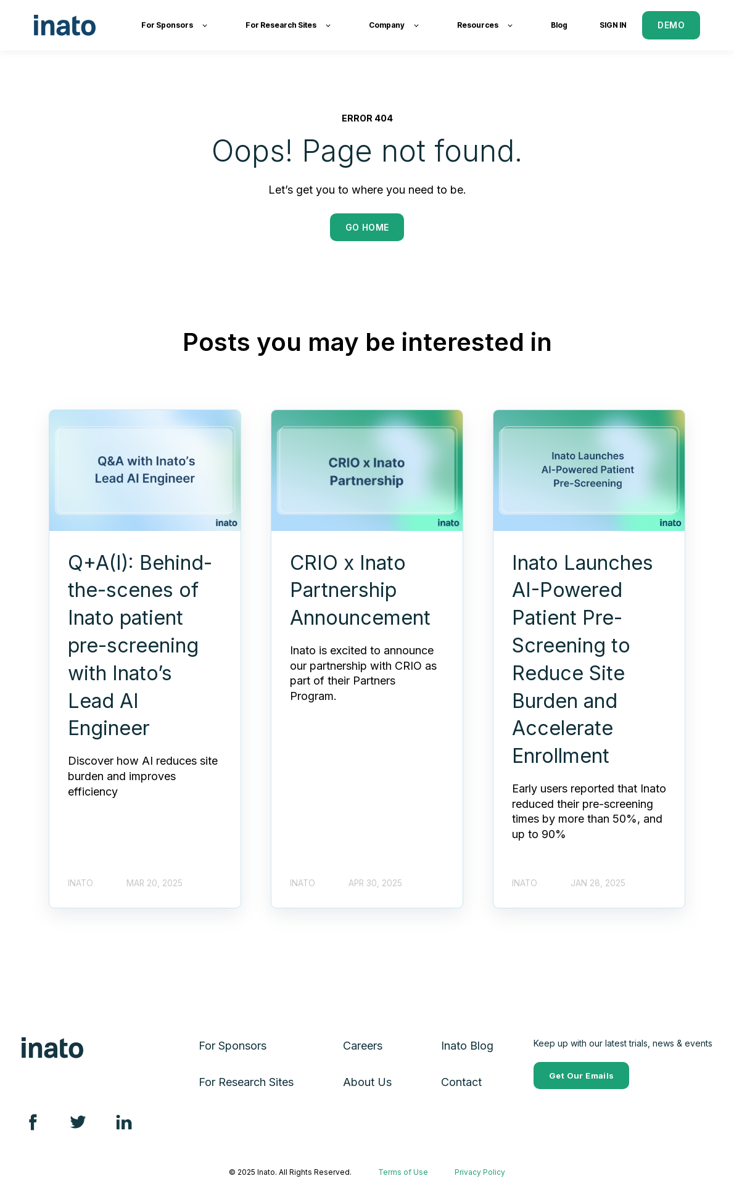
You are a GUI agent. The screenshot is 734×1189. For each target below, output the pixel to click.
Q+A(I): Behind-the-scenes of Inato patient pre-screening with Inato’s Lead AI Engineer (140, 646)
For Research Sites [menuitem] (246, 1082)
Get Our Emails (581, 1075)
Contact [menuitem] (461, 1082)
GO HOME (367, 227)
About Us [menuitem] (367, 1082)
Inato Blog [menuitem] (467, 1045)
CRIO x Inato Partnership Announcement (360, 590)
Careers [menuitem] (362, 1045)
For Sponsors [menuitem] (232, 1045)
